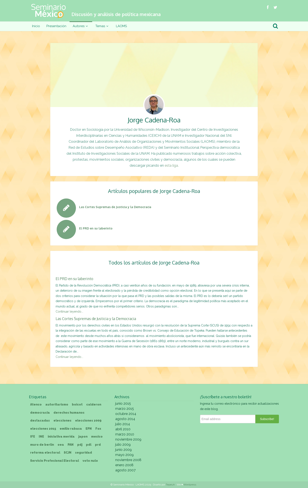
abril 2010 (122, 429)
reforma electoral (45, 452)
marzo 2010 (124, 434)
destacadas (40, 420)
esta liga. (172, 165)
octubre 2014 (125, 414)
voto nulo (90, 460)
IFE (32, 436)
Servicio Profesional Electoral (54, 460)
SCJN (67, 452)
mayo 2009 (124, 455)
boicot (77, 404)
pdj (79, 444)
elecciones (62, 420)
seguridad (83, 452)
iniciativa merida (61, 436)
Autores (81, 26)
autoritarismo (56, 404)
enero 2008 (124, 465)
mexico (97, 436)
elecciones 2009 (88, 420)
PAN (71, 444)
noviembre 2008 (128, 460)
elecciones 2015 (43, 428)
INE (41, 436)
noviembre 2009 (128, 439)
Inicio (36, 26)
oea (61, 444)
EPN (89, 428)
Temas (102, 26)
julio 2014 (122, 424)
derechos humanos (68, 412)
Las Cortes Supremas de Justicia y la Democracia (96, 318)
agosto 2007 (125, 470)
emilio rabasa (71, 428)
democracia (40, 412)
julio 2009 (123, 444)
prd (98, 444)
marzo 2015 (124, 409)
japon (82, 436)
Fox (98, 428)
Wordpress (190, 484)
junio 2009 (123, 450)
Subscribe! (267, 419)
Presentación (56, 26)
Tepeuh (170, 484)
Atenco (36, 404)
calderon (93, 404)
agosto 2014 (125, 419)
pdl (88, 444)
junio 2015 (123, 403)
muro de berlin (42, 444)
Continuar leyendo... (69, 311)
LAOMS (121, 26)
